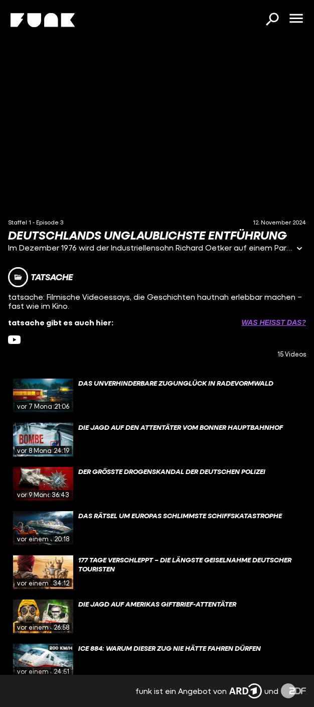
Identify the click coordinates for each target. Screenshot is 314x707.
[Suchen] (272, 20)
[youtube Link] (14, 339)
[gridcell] (157, 396)
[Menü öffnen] (296, 19)
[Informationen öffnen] (299, 249)
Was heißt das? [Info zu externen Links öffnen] (274, 322)
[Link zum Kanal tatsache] (40, 277)
